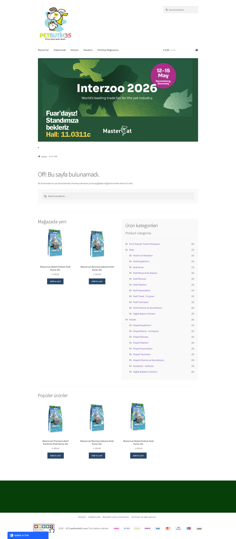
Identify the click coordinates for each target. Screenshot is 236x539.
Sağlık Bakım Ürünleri (144, 313)
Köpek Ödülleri (141, 342)
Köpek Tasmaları (142, 354)
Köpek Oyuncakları (142, 348)
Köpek (132, 319)
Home (44, 156)
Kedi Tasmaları (141, 302)
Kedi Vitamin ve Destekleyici (147, 307)
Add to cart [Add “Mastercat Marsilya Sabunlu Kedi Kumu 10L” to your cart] (97, 281)
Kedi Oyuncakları (141, 290)
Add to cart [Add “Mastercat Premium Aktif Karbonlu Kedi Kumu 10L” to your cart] (55, 455)
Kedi (131, 249)
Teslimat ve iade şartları (143, 516)
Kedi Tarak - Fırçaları (143, 296)
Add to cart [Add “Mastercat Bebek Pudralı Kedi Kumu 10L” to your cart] (55, 281)
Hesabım (88, 49)
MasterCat (43, 49)
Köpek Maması (140, 336)
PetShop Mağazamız (108, 49)
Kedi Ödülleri (139, 284)
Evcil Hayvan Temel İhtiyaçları (144, 243)
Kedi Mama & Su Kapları (145, 272)
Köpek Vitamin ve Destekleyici (148, 360)
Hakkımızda (60, 49)
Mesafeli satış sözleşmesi (116, 516)
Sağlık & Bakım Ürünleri (145, 371)
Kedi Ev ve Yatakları (143, 255)
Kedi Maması (139, 278)
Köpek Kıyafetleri (142, 325)
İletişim (75, 49)
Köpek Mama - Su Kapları (146, 331)
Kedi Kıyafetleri (141, 261)
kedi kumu (138, 267)
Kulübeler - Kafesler (143, 365)
